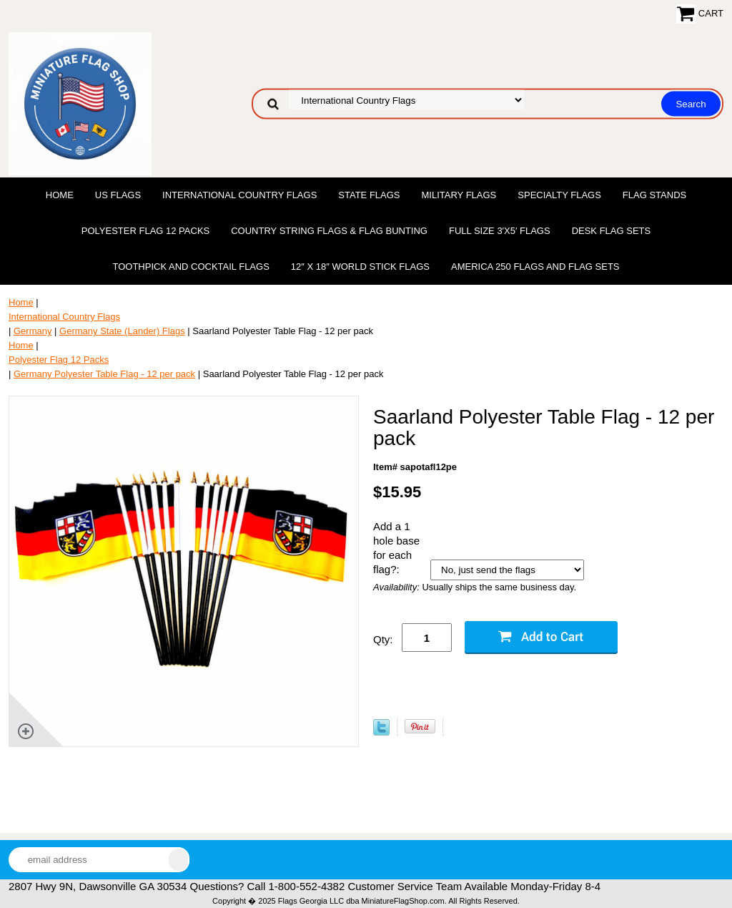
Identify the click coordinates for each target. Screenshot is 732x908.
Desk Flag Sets (611, 230)
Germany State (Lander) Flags (122, 331)
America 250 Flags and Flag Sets (535, 266)
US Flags (118, 195)
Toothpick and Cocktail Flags (190, 266)
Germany (32, 331)
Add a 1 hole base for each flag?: (396, 547)
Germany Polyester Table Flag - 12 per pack (104, 373)
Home (60, 195)
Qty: (383, 639)
